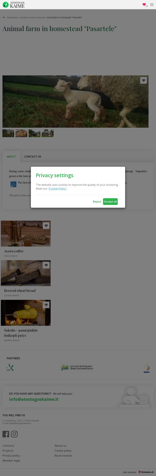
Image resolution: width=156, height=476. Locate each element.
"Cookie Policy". (57, 188)
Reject (97, 201)
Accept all (110, 201)
